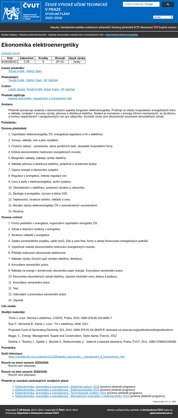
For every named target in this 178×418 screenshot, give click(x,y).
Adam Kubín (51, 89)
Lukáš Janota (16, 89)
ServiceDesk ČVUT (153, 409)
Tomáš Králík (16, 71)
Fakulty (54, 27)
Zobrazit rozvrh (10, 53)
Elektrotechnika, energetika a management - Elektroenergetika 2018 (57, 389)
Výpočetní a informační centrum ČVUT (38, 413)
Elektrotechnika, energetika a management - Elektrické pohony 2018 (57, 386)
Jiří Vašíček (51, 80)
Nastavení (147, 27)
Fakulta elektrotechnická (32, 34)
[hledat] (141, 4)
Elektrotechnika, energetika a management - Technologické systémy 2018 (60, 393)
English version (165, 27)
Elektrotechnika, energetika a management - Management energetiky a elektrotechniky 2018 (72, 396)
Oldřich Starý (34, 71)
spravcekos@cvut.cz (161, 413)
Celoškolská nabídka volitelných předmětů (85, 27)
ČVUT (61, 409)
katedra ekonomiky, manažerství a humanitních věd (75, 34)
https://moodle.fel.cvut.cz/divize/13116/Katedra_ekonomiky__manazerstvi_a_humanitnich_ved (66, 356)
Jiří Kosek (24, 409)
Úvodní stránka (9, 34)
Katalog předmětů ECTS (125, 27)
